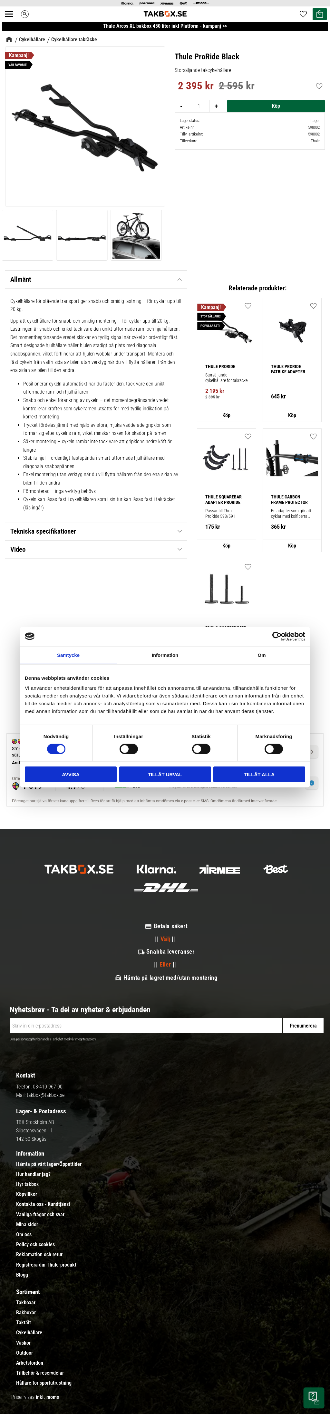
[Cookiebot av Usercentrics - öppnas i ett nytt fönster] (277, 636)
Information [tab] (165, 654)
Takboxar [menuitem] (25, 1303)
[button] (248, 436)
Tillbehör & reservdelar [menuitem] (40, 1373)
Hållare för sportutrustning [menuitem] (44, 1383)
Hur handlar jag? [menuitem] (33, 1174)
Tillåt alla (259, 774)
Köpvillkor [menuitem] (26, 1194)
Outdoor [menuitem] (24, 1353)
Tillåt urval (165, 774)
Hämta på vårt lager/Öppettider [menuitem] (49, 1164)
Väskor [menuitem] (23, 1343)
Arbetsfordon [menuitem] (29, 1363)
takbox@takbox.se (45, 1095)
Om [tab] (261, 654)
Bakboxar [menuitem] (26, 1313)
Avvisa (71, 774)
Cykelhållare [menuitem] (29, 1333)
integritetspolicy (85, 1039)
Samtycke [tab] (68, 654)
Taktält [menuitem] (23, 1323)
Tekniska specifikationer (43, 531)
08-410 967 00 (48, 1087)
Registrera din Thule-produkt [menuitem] (46, 1265)
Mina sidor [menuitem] (27, 1225)
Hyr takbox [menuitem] (27, 1184)
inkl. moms (47, 1397)
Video (17, 549)
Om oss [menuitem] (24, 1235)
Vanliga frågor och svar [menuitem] (40, 1215)
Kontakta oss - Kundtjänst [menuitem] (43, 1204)
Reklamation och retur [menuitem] (39, 1255)
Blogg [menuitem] (22, 1275)
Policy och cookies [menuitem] (35, 1245)
